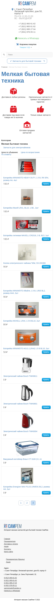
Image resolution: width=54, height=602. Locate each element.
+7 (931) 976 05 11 (27, 32)
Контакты (7, 549)
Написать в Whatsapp (28, 38)
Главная (7, 539)
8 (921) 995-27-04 (10, 583)
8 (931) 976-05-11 (10, 585)
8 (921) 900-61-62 (10, 580)
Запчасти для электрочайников (16, 147)
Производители (9, 541)
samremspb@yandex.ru (12, 588)
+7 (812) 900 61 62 (27, 23)
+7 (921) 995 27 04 (27, 29)
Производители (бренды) (15, 559)
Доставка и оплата (11, 544)
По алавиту (6, 154)
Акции (6, 546)
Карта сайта (8, 552)
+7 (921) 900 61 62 (27, 26)
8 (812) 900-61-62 (10, 578)
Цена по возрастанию (30, 152)
